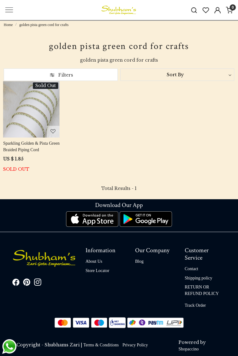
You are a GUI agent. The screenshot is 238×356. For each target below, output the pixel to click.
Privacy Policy (135, 345)
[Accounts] (217, 10)
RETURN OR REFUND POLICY (202, 290)
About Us (94, 261)
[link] (194, 10)
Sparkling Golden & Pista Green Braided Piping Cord (31, 146)
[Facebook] (16, 283)
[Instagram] (37, 283)
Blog (139, 261)
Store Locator (97, 270)
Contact (191, 268)
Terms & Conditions (101, 345)
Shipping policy (198, 278)
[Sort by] (177, 74)
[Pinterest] (27, 283)
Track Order (195, 305)
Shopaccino (188, 349)
